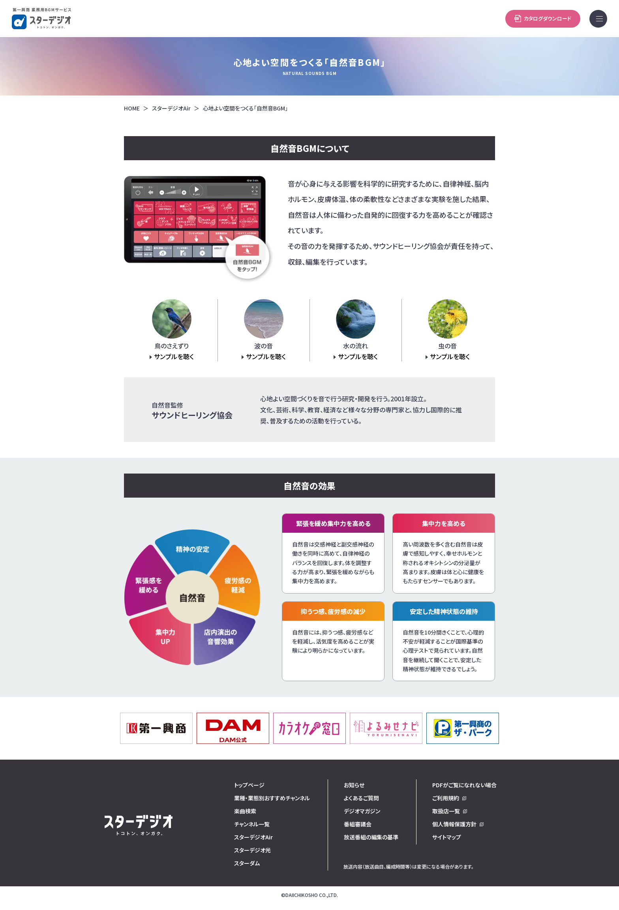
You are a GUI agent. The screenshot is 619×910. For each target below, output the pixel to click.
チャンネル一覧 (252, 824)
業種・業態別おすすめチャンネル (272, 798)
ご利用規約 (445, 798)
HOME (132, 108)
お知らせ (354, 785)
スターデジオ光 (252, 850)
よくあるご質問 (361, 798)
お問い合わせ (543, 18)
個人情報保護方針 (454, 824)
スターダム (247, 863)
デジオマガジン (362, 811)
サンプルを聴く (174, 356)
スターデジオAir (171, 108)
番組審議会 (357, 824)
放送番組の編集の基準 (371, 837)
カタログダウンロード (458, 18)
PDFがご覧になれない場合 (464, 785)
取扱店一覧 (446, 811)
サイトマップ (446, 837)
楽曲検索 (245, 811)
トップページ (249, 785)
